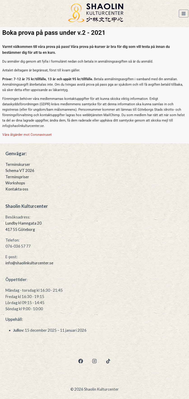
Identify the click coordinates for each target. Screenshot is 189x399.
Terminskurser (17, 164)
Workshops (15, 183)
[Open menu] (183, 14)
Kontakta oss (16, 189)
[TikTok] (108, 361)
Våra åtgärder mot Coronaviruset (27, 135)
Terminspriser (17, 176)
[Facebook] (80, 361)
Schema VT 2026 (19, 170)
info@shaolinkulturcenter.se (29, 263)
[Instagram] (94, 361)
